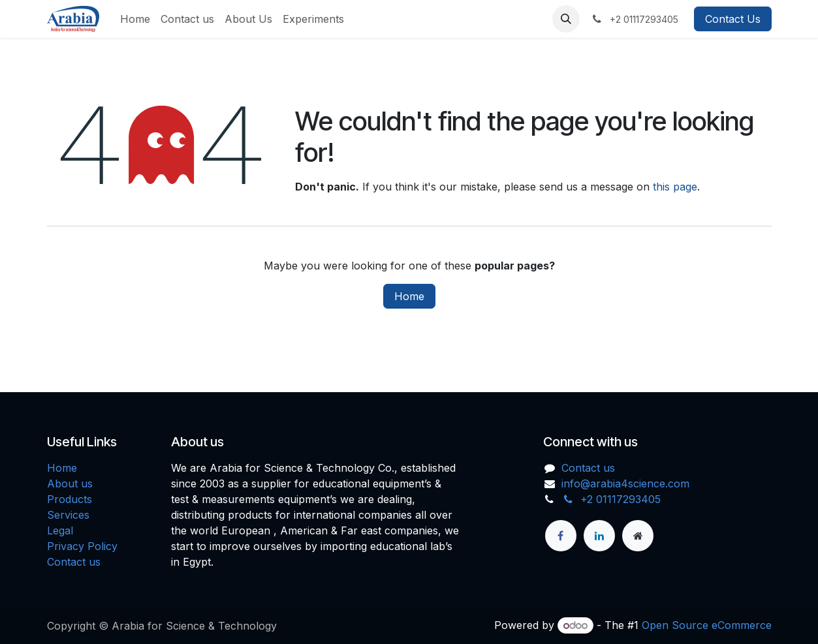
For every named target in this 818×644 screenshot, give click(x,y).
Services (68, 514)
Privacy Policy (82, 546)
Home (409, 296)
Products (69, 499)
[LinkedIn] (599, 535)
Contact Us (733, 18)
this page (675, 186)
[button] (566, 19)
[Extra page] (637, 535)
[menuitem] (135, 19)
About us (70, 483)
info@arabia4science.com (625, 483)
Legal (60, 530)
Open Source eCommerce (707, 625)
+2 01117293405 (611, 499)
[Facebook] (560, 535)
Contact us (74, 561)
